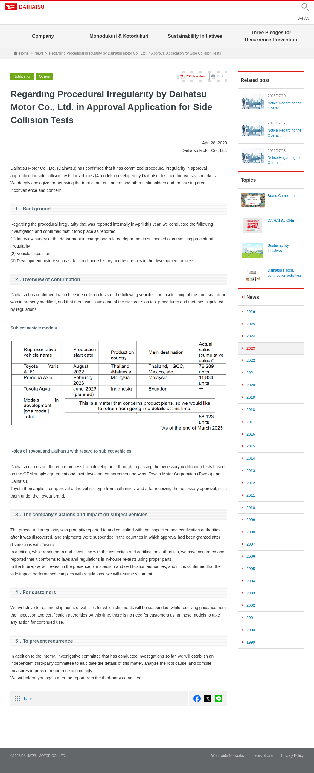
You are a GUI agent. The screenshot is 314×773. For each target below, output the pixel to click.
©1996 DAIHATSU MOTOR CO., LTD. (38, 755)
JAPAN (303, 18)
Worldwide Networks (227, 756)
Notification (22, 76)
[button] (305, 7)
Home (24, 53)
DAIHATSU (24, 6)
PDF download (196, 76)
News (38, 53)
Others (44, 76)
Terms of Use (262, 756)
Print (220, 76)
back (28, 698)
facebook (197, 698)
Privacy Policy (292, 756)
